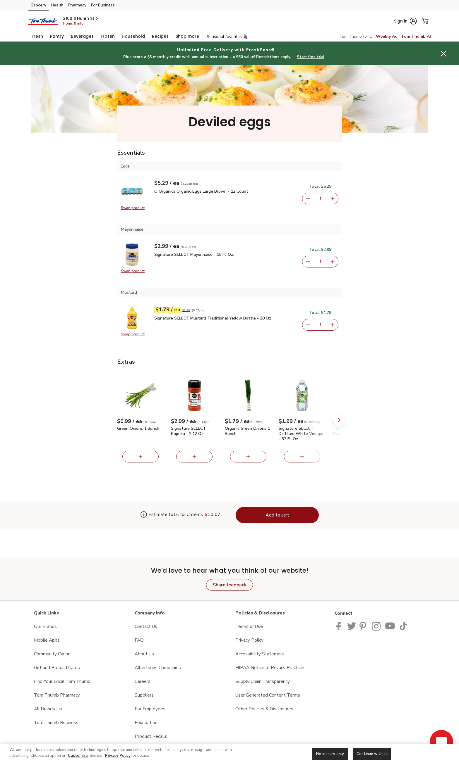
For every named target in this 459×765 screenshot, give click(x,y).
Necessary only (330, 754)
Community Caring (52, 654)
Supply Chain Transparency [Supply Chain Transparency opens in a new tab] (262, 681)
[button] (81, 18)
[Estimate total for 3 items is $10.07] (171, 515)
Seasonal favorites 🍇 (227, 36)
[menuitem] (37, 36)
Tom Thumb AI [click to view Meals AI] (416, 36)
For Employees (150, 709)
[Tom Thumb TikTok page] (403, 625)
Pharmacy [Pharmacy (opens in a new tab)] (77, 5)
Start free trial (310, 57)
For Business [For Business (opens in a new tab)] (103, 5)
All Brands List (49, 709)
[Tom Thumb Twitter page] (351, 625)
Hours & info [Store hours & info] (73, 23)
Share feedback (229, 585)
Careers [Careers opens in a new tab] (142, 681)
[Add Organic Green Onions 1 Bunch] (248, 456)
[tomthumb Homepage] (43, 21)
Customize (78, 755)
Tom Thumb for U (355, 36)
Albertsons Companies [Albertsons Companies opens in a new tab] (158, 667)
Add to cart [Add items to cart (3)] (277, 515)
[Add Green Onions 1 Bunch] (140, 456)
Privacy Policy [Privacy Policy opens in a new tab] (249, 640)
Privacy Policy (118, 755)
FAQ (139, 640)
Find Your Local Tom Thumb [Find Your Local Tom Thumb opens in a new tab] (62, 681)
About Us (144, 654)
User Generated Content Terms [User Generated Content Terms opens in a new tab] (267, 695)
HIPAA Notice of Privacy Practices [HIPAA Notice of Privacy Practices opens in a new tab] (270, 667)
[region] (229, 754)
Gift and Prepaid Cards (57, 667)
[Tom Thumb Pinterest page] (364, 625)
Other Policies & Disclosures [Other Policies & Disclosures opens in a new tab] (264, 709)
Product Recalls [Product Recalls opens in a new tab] (151, 736)
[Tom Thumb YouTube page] (390, 625)
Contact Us (146, 626)
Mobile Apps (47, 640)
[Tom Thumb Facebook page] (340, 625)
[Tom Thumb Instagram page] (376, 625)
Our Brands (45, 626)
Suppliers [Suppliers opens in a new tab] (144, 695)
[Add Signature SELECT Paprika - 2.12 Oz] (194, 456)
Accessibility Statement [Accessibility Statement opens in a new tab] (260, 654)
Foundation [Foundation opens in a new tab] (146, 722)
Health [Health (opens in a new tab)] (57, 5)
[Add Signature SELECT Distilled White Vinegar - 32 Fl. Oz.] (302, 456)
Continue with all (372, 754)
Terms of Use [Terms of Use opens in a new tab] (249, 626)
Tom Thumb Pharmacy (57, 695)
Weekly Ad (387, 36)
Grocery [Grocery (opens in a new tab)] (38, 5)
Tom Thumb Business (56, 722)
